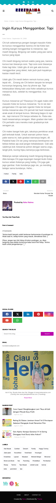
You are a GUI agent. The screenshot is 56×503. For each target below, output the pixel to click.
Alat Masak (7, 449)
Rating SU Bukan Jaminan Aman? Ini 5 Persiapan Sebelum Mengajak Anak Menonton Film (33, 421)
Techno (13, 465)
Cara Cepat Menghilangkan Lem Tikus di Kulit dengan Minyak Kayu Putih (31, 410)
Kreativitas (7, 457)
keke (21, 174)
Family (14, 174)
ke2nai (44, 465)
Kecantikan (17, 453)
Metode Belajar (36, 457)
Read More (28, 398)
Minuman (47, 457)
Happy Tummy (43, 449)
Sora (23, 499)
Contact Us (36, 495)
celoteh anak (34, 465)
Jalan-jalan (7, 453)
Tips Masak (23, 465)
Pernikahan (47, 461)
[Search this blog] (21, 334)
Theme (39, 499)
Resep (6, 465)
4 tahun (11, 21)
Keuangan (38, 453)
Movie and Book (9, 461)
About (26, 495)
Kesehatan (28, 453)
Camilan (17, 449)
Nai (19, 461)
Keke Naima (6, 38)
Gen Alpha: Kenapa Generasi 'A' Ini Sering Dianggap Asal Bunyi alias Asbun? (30, 433)
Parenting (26, 461)
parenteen (13, 469)
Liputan (16, 457)
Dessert (25, 449)
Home (6, 21)
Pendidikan (36, 461)
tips (21, 469)
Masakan (25, 457)
